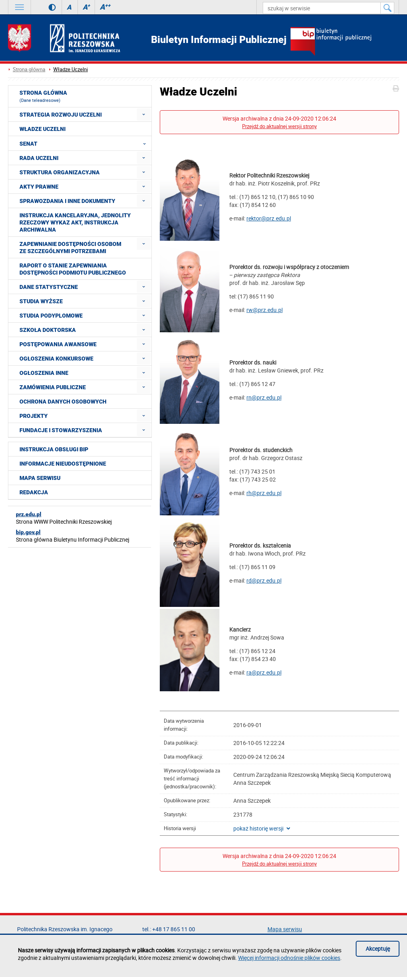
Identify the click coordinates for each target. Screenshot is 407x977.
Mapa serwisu (39, 478)
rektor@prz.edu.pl (268, 218)
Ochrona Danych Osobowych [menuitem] (63, 401)
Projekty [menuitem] (33, 416)
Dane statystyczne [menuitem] (48, 287)
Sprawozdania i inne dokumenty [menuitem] (67, 201)
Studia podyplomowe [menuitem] (51, 315)
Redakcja (33, 492)
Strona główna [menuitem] (43, 96)
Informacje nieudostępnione (62, 463)
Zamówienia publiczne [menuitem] (52, 387)
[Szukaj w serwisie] (387, 8)
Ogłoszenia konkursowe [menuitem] (56, 358)
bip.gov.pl (28, 532)
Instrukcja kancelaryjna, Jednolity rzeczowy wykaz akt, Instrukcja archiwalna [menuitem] (75, 222)
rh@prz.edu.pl (263, 493)
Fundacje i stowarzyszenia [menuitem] (60, 430)
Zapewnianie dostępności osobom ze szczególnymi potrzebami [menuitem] (70, 247)
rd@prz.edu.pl (263, 580)
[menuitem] (144, 114)
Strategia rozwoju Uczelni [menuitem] (60, 114)
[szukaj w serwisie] (322, 8)
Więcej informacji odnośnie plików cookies (289, 957)
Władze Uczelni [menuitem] (42, 129)
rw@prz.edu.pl (264, 310)
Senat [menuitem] (85, 143)
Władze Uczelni (70, 69)
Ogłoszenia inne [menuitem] (43, 373)
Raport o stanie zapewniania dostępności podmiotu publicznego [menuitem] (72, 269)
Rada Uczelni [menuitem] (38, 158)
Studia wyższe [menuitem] (41, 301)
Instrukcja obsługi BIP (53, 449)
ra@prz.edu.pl (263, 672)
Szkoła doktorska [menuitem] (47, 330)
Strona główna (29, 69)
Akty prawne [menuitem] (38, 186)
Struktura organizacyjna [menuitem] (59, 172)
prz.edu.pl (28, 514)
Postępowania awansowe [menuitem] (58, 344)
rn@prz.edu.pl (263, 397)
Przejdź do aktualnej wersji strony (279, 126)
